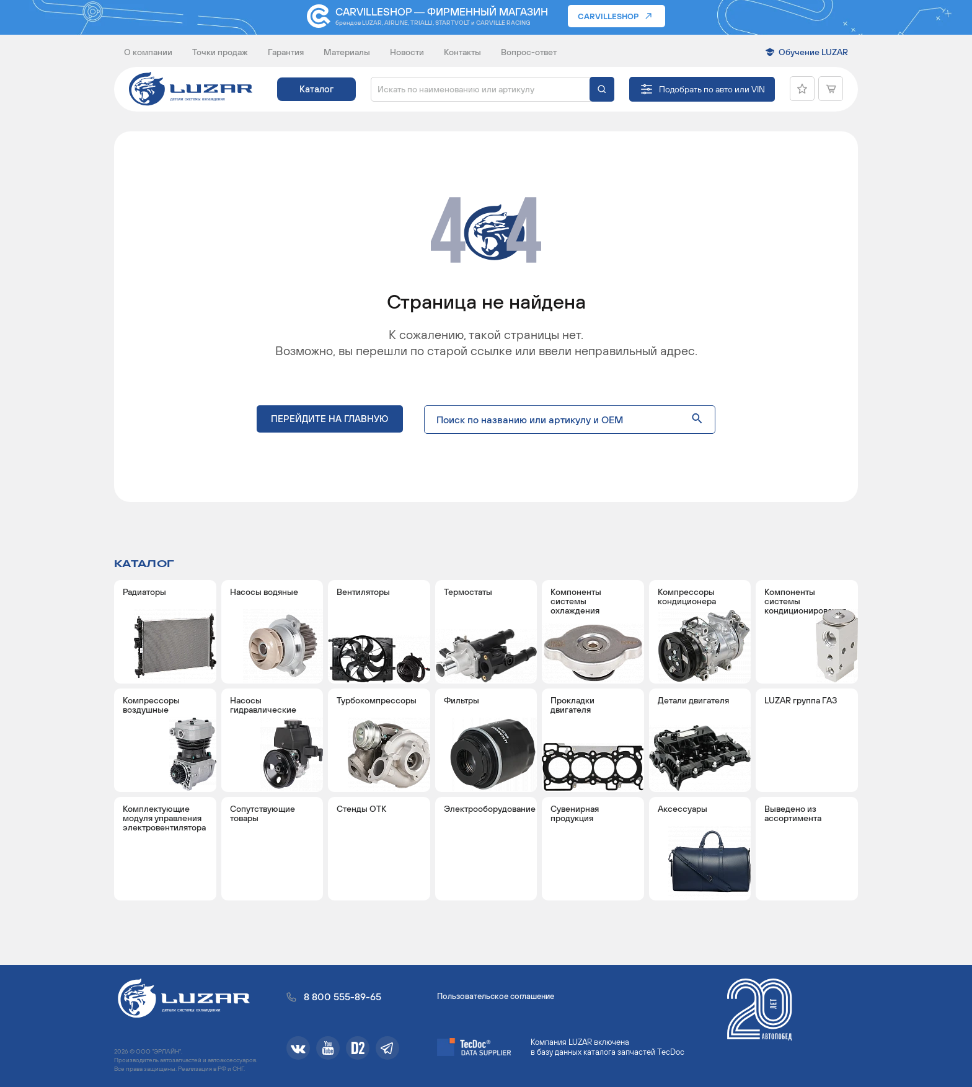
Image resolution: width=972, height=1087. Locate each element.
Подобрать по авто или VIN (712, 89)
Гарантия (286, 52)
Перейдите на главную (330, 421)
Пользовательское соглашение (495, 996)
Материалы (347, 52)
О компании (148, 52)
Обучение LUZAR (813, 52)
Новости (407, 52)
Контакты (462, 52)
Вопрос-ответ (529, 52)
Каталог (316, 89)
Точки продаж (220, 52)
